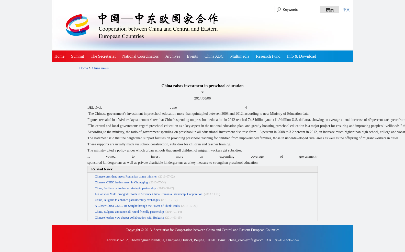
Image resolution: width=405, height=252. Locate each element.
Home (59, 56)
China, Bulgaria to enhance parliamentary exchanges (127, 200)
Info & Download (301, 56)
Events (192, 56)
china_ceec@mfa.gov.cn (246, 240)
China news (100, 68)
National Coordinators (140, 56)
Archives (172, 56)
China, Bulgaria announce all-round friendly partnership (129, 211)
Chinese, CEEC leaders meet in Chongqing (121, 182)
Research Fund (268, 56)
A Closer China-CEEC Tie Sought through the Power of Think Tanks (137, 206)
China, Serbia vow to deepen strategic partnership (125, 188)
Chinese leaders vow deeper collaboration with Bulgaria (129, 217)
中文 (346, 10)
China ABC (214, 56)
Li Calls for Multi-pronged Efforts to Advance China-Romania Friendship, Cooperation (148, 194)
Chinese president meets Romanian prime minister (126, 176)
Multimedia (239, 56)
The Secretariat (103, 56)
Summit (77, 56)
